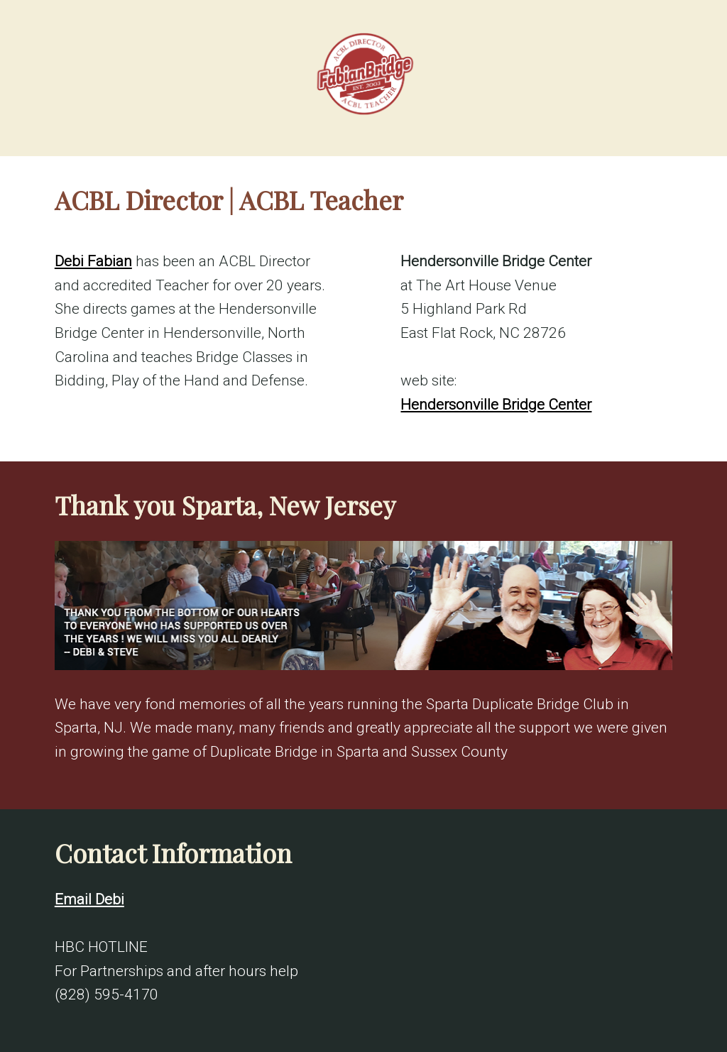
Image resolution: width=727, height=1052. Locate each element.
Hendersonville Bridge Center (495, 404)
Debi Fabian (93, 261)
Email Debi (89, 899)
